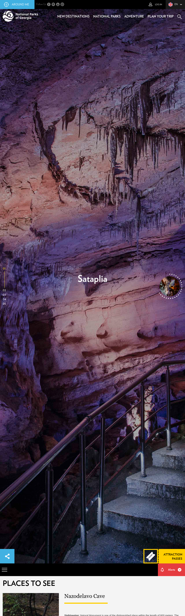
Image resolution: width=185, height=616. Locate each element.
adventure (134, 16)
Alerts (175, 570)
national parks (107, 16)
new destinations (73, 16)
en (173, 4)
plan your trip (161, 16)
